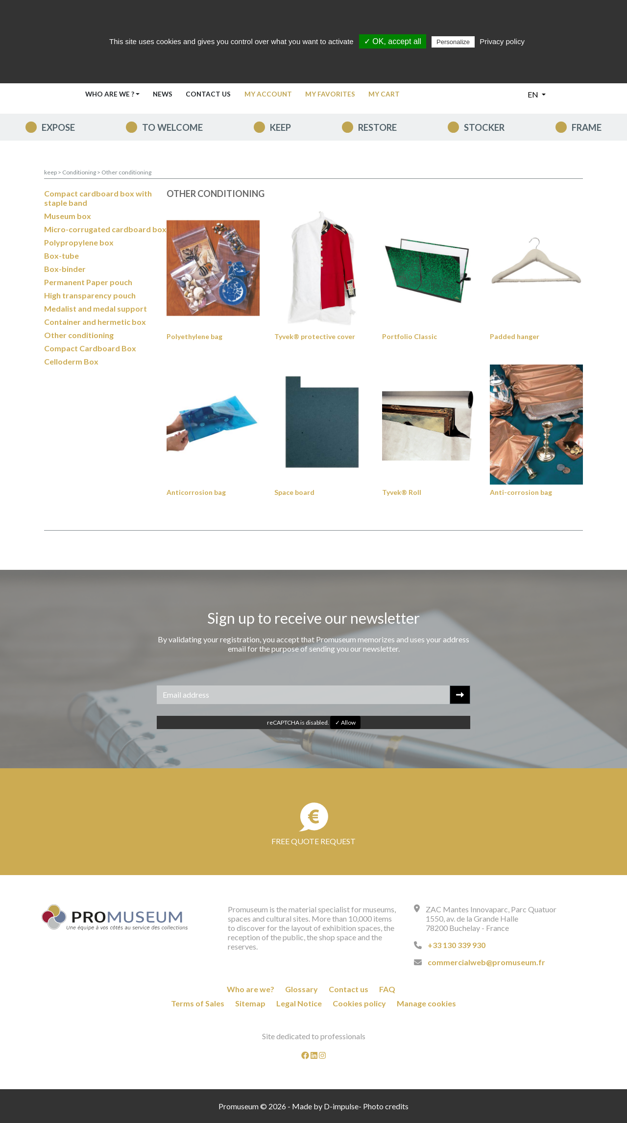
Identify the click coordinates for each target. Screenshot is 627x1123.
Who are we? (250, 989)
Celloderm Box (71, 361)
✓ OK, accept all (392, 41)
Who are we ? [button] (109, 94)
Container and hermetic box (95, 321)
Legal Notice (299, 1003)
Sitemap (250, 1003)
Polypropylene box (79, 242)
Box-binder (65, 268)
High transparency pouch (90, 295)
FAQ (387, 989)
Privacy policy (502, 41)
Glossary (301, 989)
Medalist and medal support (95, 308)
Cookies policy (359, 1003)
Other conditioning (126, 172)
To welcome (172, 127)
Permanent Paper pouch (88, 282)
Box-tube (61, 255)
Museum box (67, 215)
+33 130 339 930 (456, 945)
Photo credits (386, 1106)
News (162, 94)
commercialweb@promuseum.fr (486, 962)
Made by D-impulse (325, 1106)
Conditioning (79, 172)
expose (58, 127)
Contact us (208, 94)
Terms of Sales (197, 1003)
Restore (377, 127)
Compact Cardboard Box (90, 348)
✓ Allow (345, 722)
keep (280, 127)
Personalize (453, 42)
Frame (587, 127)
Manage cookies (426, 1003)
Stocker (484, 127)
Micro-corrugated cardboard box (105, 229)
